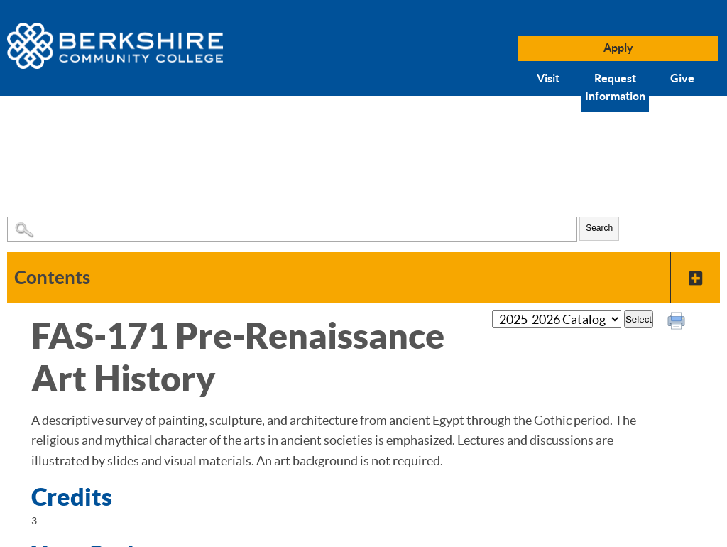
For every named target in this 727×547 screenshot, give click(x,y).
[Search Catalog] (292, 229)
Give (682, 78)
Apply (618, 47)
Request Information (615, 87)
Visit (548, 78)
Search (599, 228)
